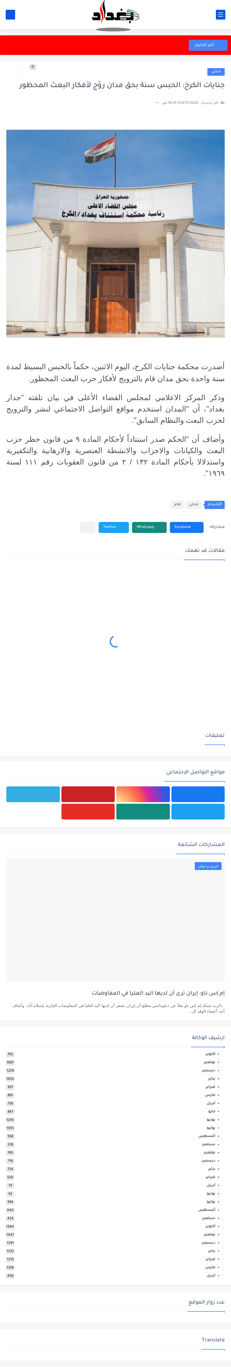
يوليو (211, 1128)
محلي (216, 72)
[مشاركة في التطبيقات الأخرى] (87, 527)
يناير (211, 1079)
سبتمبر (208, 1145)
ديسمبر (208, 1071)
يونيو (211, 1120)
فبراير (210, 1087)
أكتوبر (210, 1054)
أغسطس (206, 1136)
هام (177, 505)
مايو (211, 1112)
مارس (210, 1095)
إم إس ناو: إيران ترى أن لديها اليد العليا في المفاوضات (158, 994)
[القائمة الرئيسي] (220, 15)
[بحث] (10, 15)
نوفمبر (209, 1063)
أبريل (211, 1104)
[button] (187, 527)
